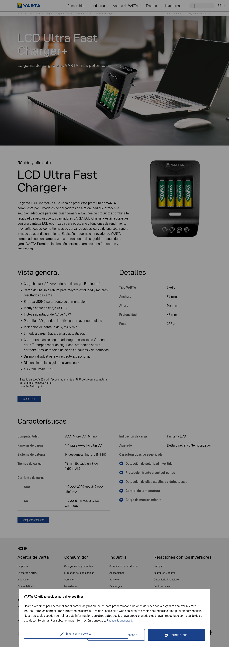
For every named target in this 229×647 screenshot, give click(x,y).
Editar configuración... (56, 635)
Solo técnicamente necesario (118, 635)
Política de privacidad (121, 620)
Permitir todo (178, 635)
